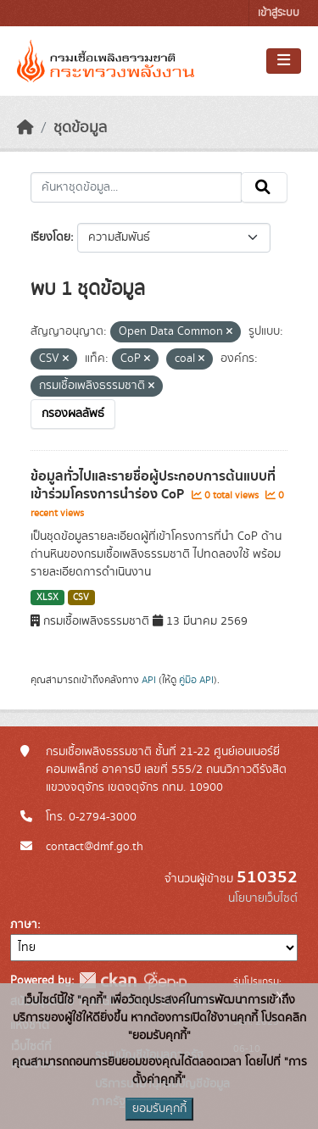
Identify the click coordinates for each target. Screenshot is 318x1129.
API (149, 679)
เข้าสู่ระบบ (278, 13)
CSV (81, 597)
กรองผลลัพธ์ (73, 413)
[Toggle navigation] (283, 61)
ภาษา (23, 924)
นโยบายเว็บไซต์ (263, 898)
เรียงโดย (50, 237)
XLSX (47, 597)
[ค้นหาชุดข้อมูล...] (136, 187)
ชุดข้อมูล (80, 128)
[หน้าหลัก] (25, 128)
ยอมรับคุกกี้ (159, 1108)
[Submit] (264, 187)
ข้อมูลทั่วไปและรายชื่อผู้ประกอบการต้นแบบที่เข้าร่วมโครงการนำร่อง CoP (153, 485)
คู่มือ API (196, 679)
